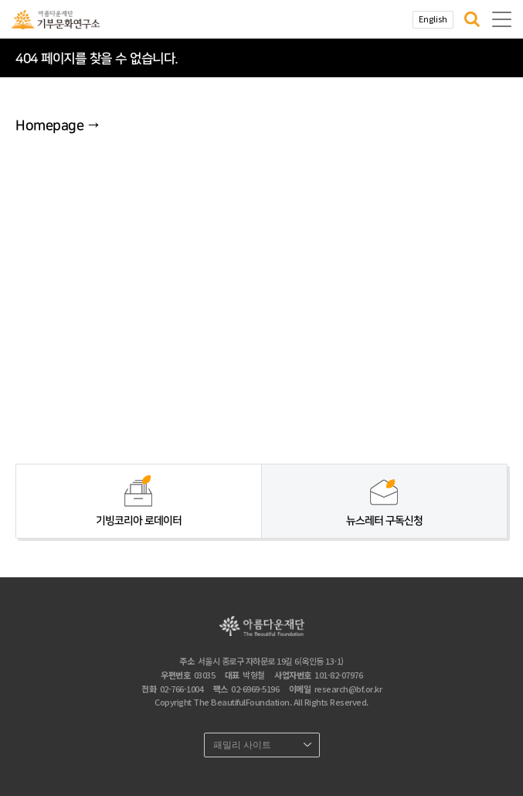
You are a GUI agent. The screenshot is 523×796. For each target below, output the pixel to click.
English (433, 18)
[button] (472, 19)
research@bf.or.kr (348, 688)
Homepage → (57, 126)
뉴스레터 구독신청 (384, 521)
